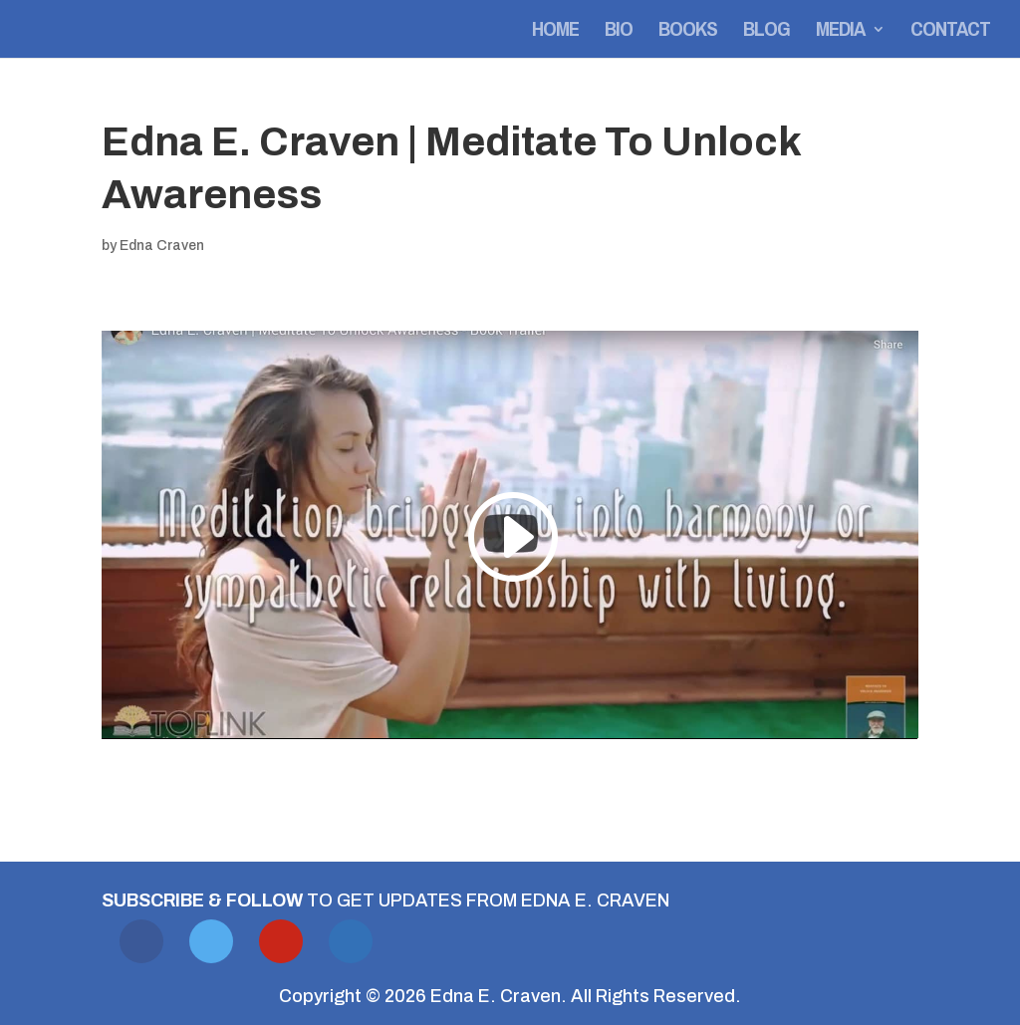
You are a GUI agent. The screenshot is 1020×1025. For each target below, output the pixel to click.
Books (687, 32)
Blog (766, 32)
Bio (619, 32)
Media (840, 32)
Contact (950, 32)
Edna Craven (162, 245)
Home (555, 32)
